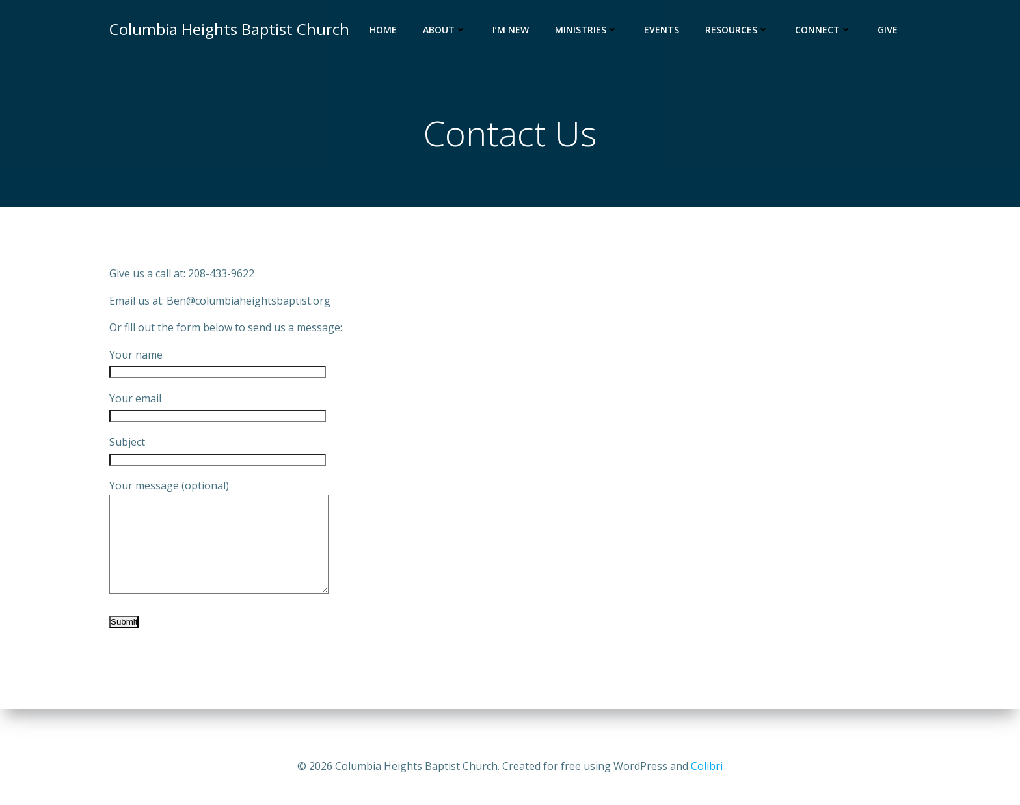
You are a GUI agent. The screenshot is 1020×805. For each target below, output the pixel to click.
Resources (737, 29)
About (444, 29)
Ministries (586, 29)
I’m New (510, 29)
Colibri (707, 766)
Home (383, 29)
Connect (823, 29)
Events (661, 29)
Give (888, 29)
